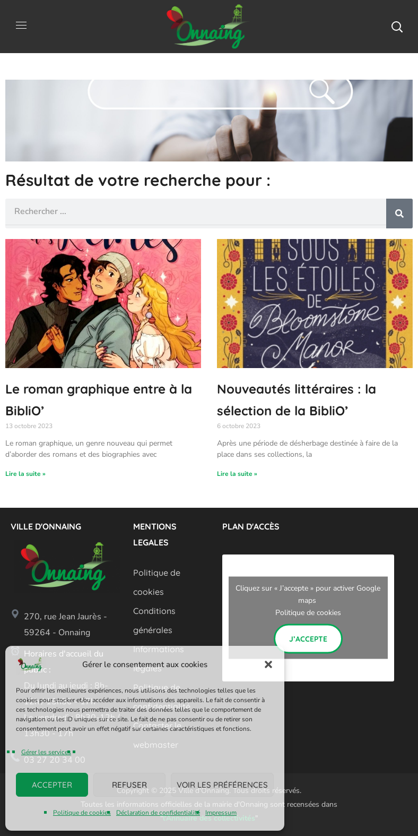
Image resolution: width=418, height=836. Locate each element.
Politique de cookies (82, 812)
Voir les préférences (222, 785)
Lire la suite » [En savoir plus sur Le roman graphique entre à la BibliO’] (25, 474)
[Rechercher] (399, 213)
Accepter (52, 785)
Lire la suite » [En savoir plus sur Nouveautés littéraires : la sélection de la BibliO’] (237, 474)
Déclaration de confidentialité (158, 812)
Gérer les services (46, 752)
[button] (268, 664)
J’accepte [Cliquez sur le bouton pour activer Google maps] (308, 639)
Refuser (129, 785)
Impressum (221, 812)
